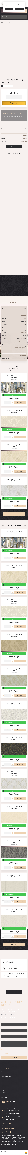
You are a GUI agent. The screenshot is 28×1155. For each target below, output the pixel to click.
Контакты (3, 1081)
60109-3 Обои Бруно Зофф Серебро (14, 480)
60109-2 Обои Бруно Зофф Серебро (14, 445)
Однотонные (4, 1092)
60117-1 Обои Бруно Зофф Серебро (14, 704)
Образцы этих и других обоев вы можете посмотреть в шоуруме (13, 117)
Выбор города (19, 9)
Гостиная (17, 346)
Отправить (14, 1057)
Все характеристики (14, 146)
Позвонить (14, 992)
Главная (3, 22)
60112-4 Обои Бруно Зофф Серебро (14, 773)
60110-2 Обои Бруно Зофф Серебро (14, 635)
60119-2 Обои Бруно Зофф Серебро (14, 841)
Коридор (23, 346)
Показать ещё (14, 944)
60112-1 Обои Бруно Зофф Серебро (14, 411)
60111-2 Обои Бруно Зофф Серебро (14, 807)
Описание (12, 302)
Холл (20, 347)
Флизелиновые (22, 341)
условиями (5, 1053)
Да (8, 9)
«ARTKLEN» (16, 1153)
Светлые (3, 1088)
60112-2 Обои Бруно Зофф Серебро (14, 601)
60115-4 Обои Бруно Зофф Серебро (14, 377)
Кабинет (23, 347)
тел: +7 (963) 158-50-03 (12, 968)
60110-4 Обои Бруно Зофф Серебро (14, 669)
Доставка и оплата (5, 1074)
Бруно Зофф (24, 135)
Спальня (23, 344)
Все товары (4, 1097)
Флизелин (23, 332)
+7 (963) (10, 1112)
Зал (20, 346)
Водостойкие (24, 141)
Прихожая (19, 344)
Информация (4, 1078)
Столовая (17, 347)
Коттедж (24, 348)
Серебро (25, 138)
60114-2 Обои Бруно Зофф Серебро (14, 910)
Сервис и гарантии (6, 1076)
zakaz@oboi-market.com (12, 1124)
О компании (4, 1071)
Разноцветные (4, 1095)
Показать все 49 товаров (14, 514)
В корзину (14, 103)
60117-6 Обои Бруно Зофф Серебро (14, 738)
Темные (3, 1090)
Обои (9, 22)
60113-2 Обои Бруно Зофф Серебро (14, 876)
